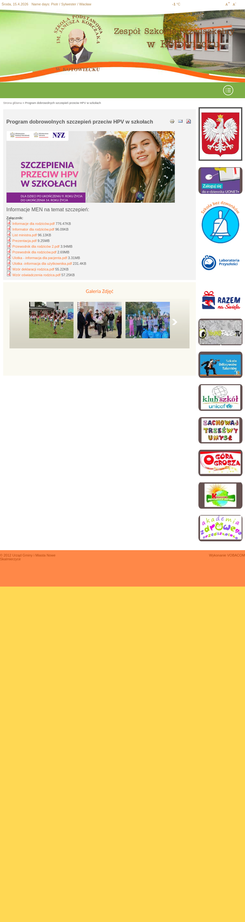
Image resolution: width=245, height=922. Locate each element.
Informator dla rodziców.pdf (33, 229)
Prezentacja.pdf (24, 241)
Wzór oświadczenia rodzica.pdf (36, 275)
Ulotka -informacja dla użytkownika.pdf (42, 263)
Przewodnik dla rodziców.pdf (34, 252)
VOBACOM (236, 555)
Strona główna (12, 103)
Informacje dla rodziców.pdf (33, 224)
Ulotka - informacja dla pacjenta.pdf (39, 258)
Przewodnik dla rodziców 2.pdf (36, 246)
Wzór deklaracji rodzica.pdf (33, 269)
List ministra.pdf (24, 235)
